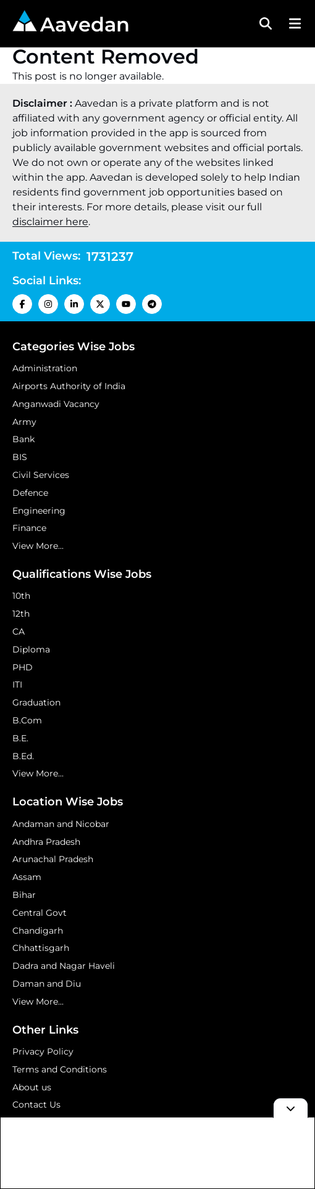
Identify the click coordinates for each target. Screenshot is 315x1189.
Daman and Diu (46, 983)
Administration (44, 368)
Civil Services (40, 474)
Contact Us (36, 1104)
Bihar (24, 894)
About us (31, 1087)
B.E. (20, 738)
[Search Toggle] (265, 23)
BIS (19, 457)
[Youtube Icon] (126, 304)
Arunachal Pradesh (52, 859)
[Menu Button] (293, 23)
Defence (30, 492)
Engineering (38, 510)
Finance (29, 527)
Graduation (36, 702)
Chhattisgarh (40, 947)
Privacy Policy (43, 1051)
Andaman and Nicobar (60, 823)
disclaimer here (50, 222)
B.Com (27, 720)
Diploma (31, 649)
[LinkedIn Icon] (74, 304)
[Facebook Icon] (22, 304)
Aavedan (71, 23)
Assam (26, 876)
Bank (23, 439)
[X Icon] (100, 304)
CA (18, 631)
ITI (17, 684)
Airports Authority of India (68, 386)
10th (21, 595)
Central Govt (39, 912)
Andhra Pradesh (46, 841)
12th (21, 613)
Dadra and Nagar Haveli (63, 965)
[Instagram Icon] (48, 304)
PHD (22, 667)
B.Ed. (23, 756)
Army (24, 421)
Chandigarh (37, 930)
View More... (38, 545)
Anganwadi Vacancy (55, 403)
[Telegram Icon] (152, 304)
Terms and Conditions (59, 1069)
